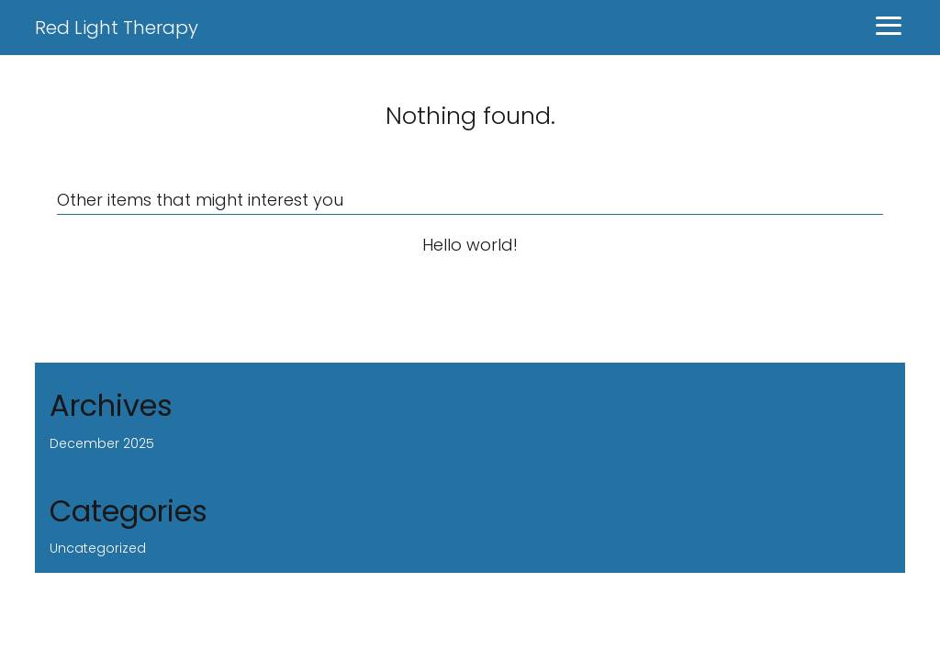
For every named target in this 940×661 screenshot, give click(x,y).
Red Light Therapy (116, 27)
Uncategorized (98, 548)
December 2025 (102, 443)
